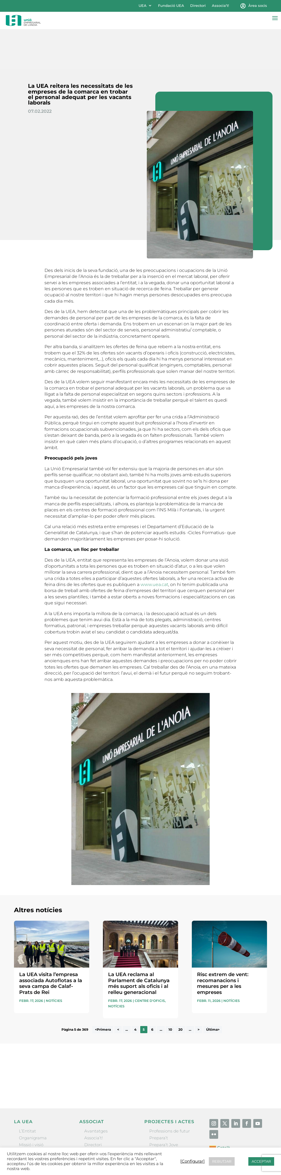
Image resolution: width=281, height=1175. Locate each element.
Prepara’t (158, 1098)
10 (170, 990)
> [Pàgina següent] (198, 990)
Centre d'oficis (150, 961)
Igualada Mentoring (169, 1125)
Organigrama (33, 1098)
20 (180, 990)
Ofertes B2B (96, 1112)
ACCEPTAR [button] (261, 1161)
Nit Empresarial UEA (170, 1112)
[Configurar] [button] (192, 1161)
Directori (198, 6)
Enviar (254, 1048)
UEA (143, 6)
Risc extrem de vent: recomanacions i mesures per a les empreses (222, 944)
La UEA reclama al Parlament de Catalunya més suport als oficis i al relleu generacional (139, 944)
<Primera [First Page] (103, 990)
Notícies (54, 961)
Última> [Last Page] (213, 990)
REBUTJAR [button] (221, 1161)
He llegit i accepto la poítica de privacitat (206, 1039)
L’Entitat (27, 1091)
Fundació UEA (171, 6)
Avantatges (96, 1091)
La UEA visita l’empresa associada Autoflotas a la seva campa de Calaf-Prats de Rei (50, 944)
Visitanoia (159, 1132)
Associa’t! (220, 6)
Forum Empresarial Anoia (175, 1119)
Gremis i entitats (36, 1112)
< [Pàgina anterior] (118, 990)
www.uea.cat (154, 544)
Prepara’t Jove (163, 1105)
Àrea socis (257, 6)
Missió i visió (31, 1105)
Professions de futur (169, 1091)
